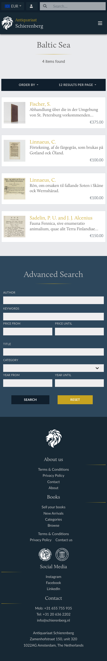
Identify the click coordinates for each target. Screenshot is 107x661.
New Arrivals (54, 513)
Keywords (11, 308)
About (53, 487)
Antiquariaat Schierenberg (53, 633)
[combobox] (12, 6)
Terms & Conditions (53, 469)
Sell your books (53, 507)
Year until (63, 375)
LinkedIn (53, 588)
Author (9, 292)
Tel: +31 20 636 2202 (53, 614)
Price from (11, 323)
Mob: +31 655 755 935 (53, 608)
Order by (27, 85)
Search (30, 399)
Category (10, 360)
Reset (75, 399)
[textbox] (13, 6)
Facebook (53, 582)
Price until (63, 323)
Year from (11, 375)
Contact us (63, 539)
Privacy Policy (53, 475)
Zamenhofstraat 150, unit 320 (53, 639)
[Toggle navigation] (100, 23)
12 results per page (76, 85)
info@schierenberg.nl (53, 620)
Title (7, 344)
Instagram (53, 576)
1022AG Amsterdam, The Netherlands (53, 645)
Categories (53, 519)
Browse (53, 525)
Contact (53, 481)
